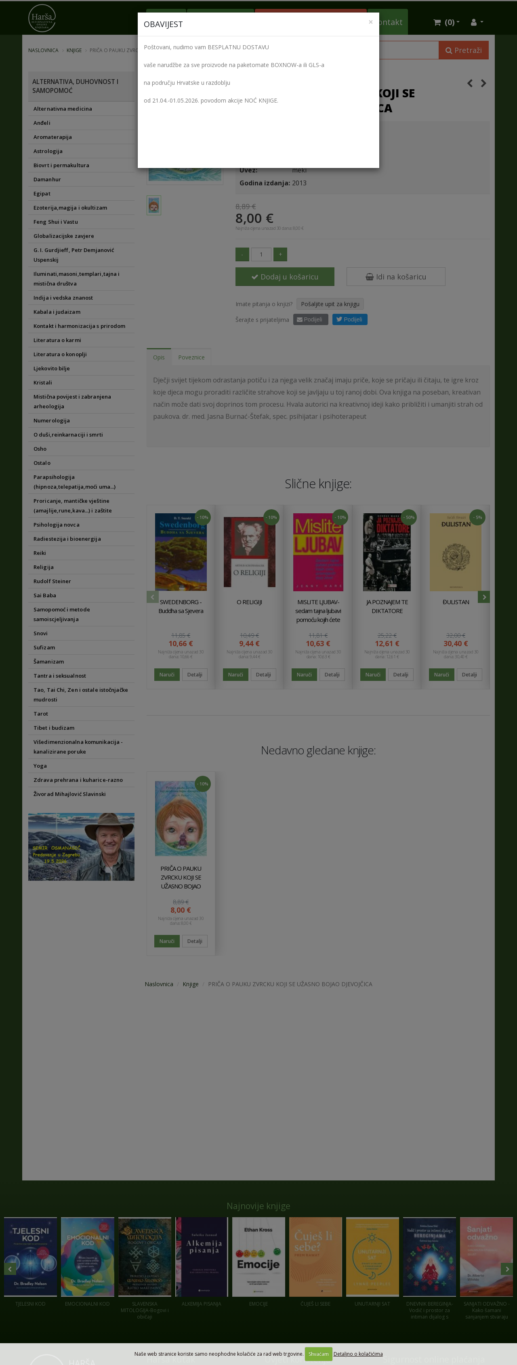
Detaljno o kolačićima (358, 1353)
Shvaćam (319, 1353)
